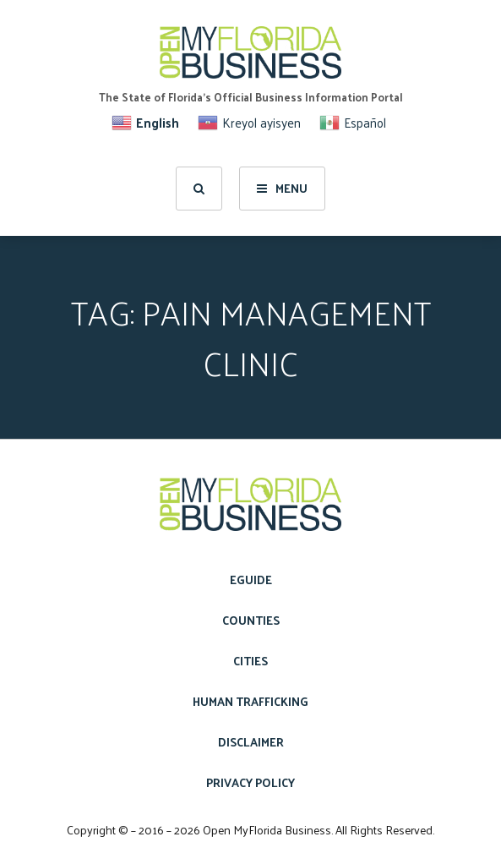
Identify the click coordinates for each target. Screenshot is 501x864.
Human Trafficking (250, 701)
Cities (250, 660)
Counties (251, 620)
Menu (282, 188)
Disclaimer (251, 741)
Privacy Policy (250, 782)
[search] (199, 189)
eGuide (251, 579)
